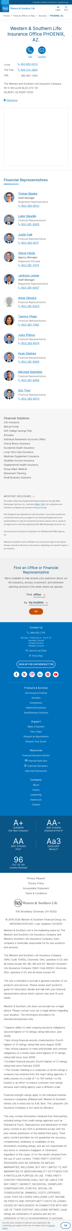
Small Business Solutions (36, 712)
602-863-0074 (29, 64)
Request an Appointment (36, 736)
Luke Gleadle (27, 216)
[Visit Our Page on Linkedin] (40, 674)
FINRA (37, 504)
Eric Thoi (24, 390)
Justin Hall (25, 234)
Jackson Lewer (28, 275)
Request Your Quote (36, 741)
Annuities (36, 697)
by (25, 602)
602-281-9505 (30, 224)
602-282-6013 (30, 398)
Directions (12, 100)
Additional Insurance (36, 707)
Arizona (43, 15)
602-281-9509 (30, 361)
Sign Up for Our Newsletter (36, 664)
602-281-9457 (30, 287)
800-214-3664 (29, 69)
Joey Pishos (26, 335)
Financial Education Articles (36, 755)
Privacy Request (36, 878)
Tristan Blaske (28, 193)
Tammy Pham (27, 316)
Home (7, 15)
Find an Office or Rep (24, 15)
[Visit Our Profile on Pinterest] (48, 674)
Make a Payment (36, 726)
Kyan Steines (27, 353)
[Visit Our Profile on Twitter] (24, 674)
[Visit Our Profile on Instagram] (32, 674)
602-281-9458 (30, 380)
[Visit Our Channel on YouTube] (56, 674)
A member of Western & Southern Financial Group (50, 2)
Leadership (36, 794)
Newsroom (36, 799)
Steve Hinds (26, 253)
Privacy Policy (36, 883)
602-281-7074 (30, 265)
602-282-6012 (30, 205)
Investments (36, 702)
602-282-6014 (30, 343)
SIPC (43, 504)
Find (29, 594)
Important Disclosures (36, 771)
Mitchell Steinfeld (30, 372)
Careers (36, 804)
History (36, 790)
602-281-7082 (30, 324)
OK (65, 1225)
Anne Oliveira (27, 298)
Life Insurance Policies (36, 693)
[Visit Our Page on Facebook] (16, 674)
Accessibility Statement (36, 888)
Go (36, 611)
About (36, 785)
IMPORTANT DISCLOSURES (17, 496)
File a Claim (36, 731)
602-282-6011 (30, 242)
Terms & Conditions (36, 893)
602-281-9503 (30, 306)
